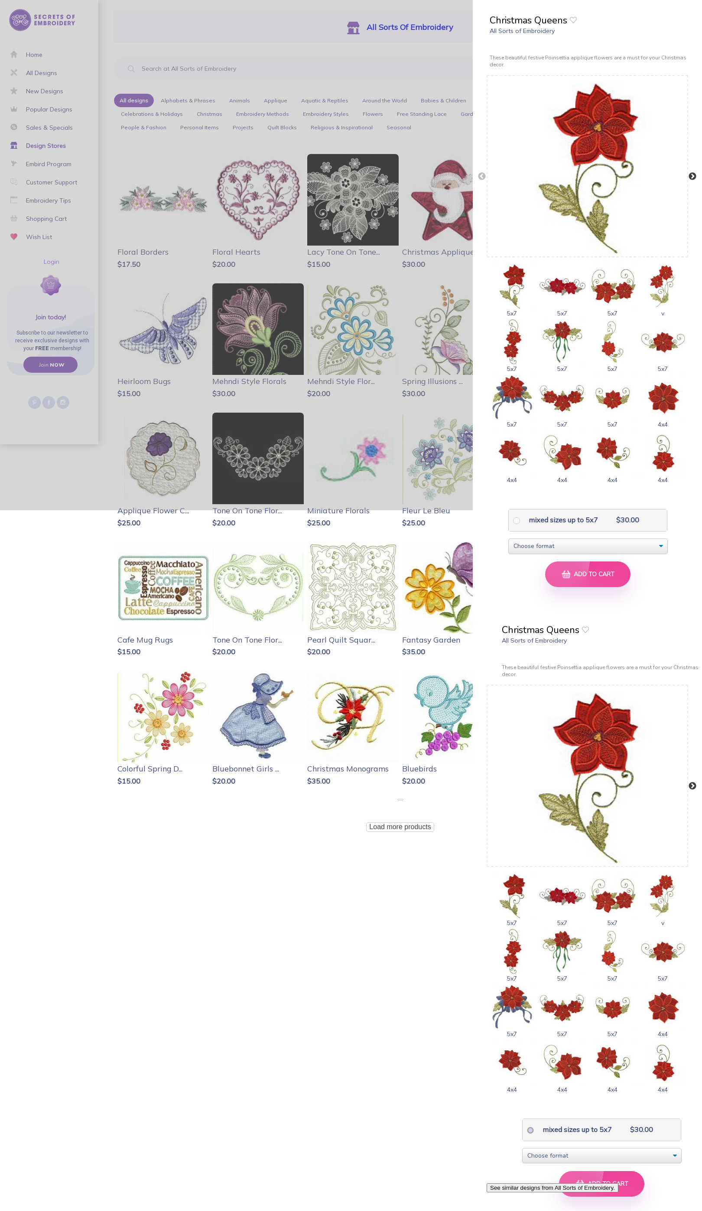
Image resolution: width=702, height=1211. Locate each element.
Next (692, 176)
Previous (482, 176)
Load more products (400, 826)
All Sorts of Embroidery (522, 31)
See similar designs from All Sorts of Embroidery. (552, 1188)
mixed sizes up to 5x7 (562, 520)
